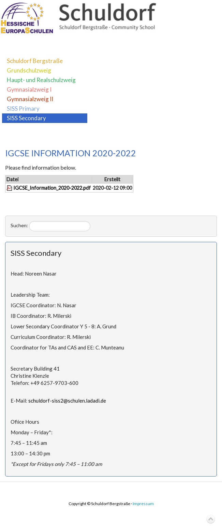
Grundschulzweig (29, 70)
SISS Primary (23, 108)
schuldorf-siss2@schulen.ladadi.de (67, 400)
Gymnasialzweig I (29, 89)
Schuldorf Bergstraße (35, 60)
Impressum (143, 503)
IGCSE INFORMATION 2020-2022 (70, 153)
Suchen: (19, 225)
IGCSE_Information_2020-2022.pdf (52, 188)
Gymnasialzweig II (30, 99)
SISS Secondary (26, 118)
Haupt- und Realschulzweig (41, 79)
